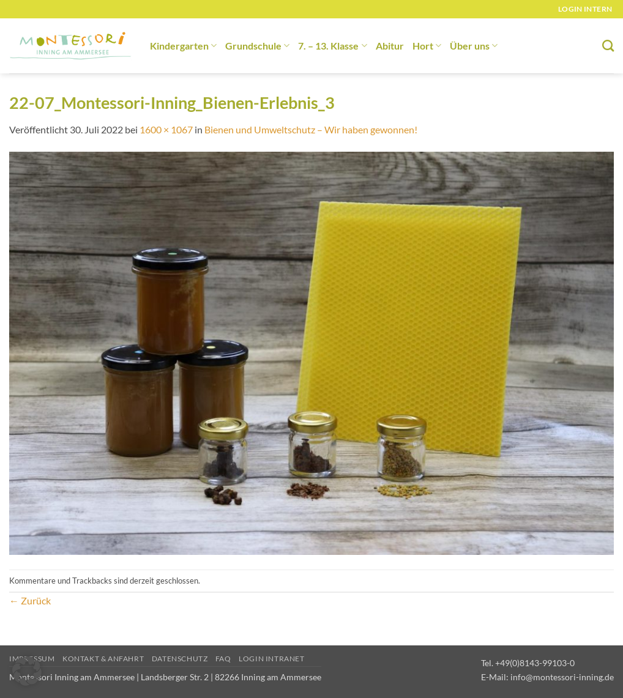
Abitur (390, 45)
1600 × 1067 (166, 129)
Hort (426, 45)
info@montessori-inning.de (562, 677)
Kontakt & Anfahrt (103, 658)
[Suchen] (608, 45)
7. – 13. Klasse (332, 45)
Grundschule (257, 45)
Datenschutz (180, 658)
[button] (27, 671)
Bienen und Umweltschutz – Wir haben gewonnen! (310, 129)
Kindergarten (183, 45)
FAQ (223, 658)
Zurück (30, 600)
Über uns (474, 45)
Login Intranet (272, 658)
